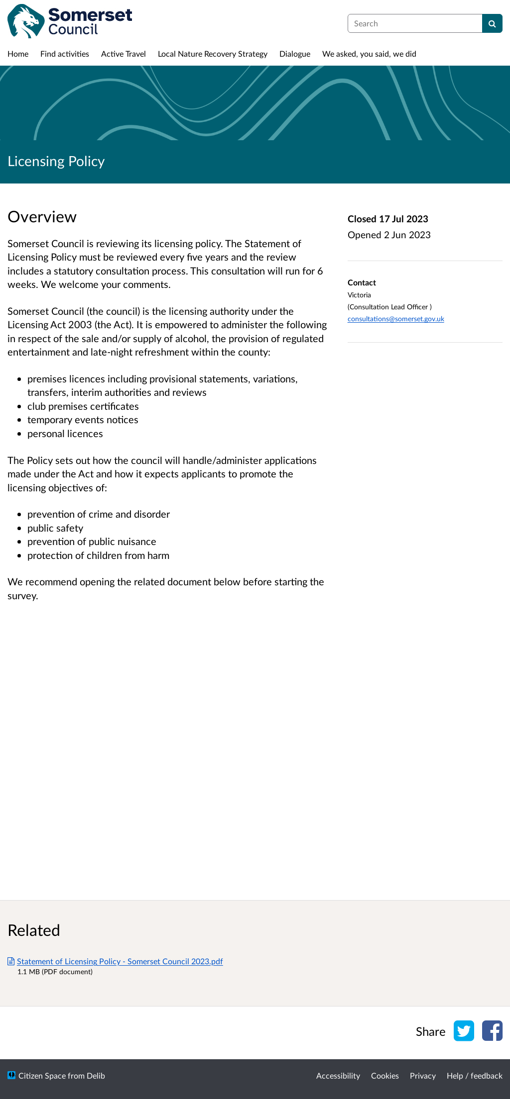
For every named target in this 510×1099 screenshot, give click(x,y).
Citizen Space (42, 1075)
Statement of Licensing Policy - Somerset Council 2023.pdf (115, 961)
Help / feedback (475, 1075)
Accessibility (338, 1075)
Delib (96, 1075)
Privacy (423, 1075)
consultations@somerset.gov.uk (396, 318)
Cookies (385, 1075)
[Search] (492, 23)
